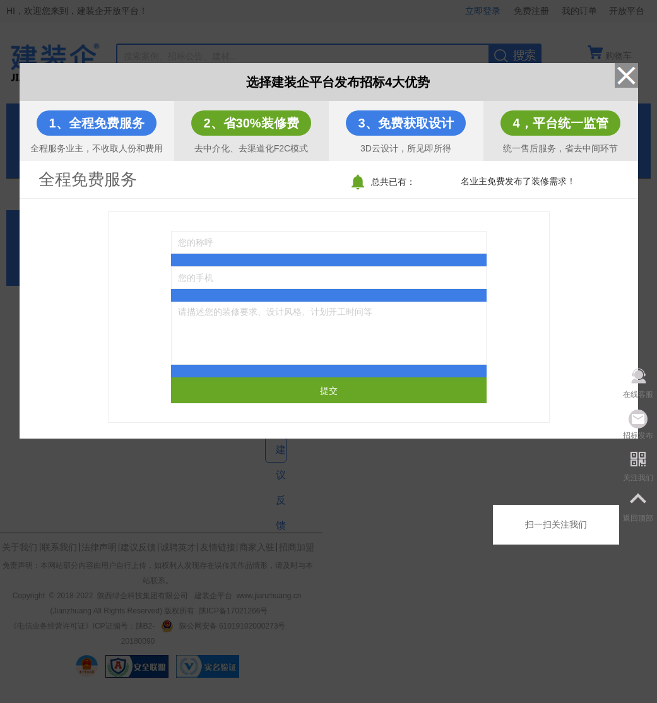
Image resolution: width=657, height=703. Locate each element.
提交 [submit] (329, 391)
